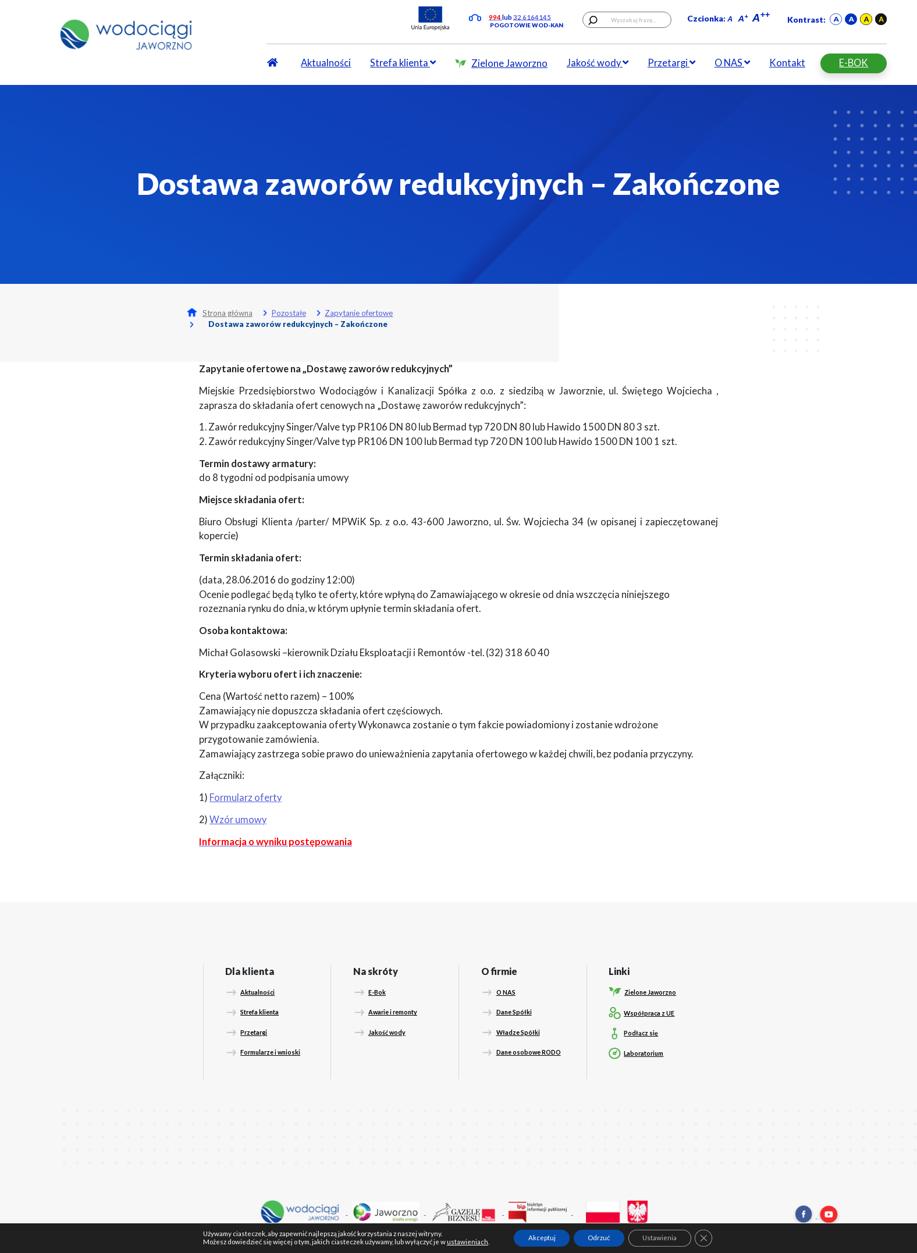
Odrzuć (599, 1237)
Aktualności (326, 62)
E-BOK (853, 62)
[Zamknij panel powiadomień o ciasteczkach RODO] (703, 1238)
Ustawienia (659, 1237)
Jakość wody (597, 62)
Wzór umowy (237, 819)
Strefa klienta (403, 62)
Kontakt (787, 62)
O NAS (732, 62)
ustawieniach (467, 1242)
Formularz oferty (245, 797)
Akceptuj (542, 1237)
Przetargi (671, 62)
